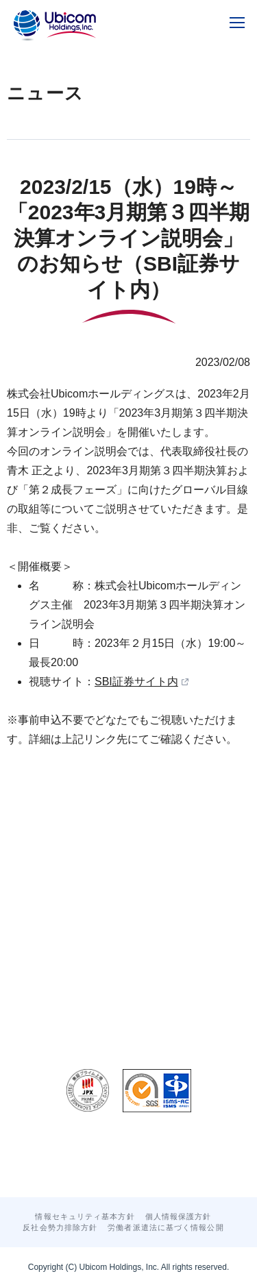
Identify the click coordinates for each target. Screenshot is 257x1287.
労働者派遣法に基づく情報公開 (165, 1227)
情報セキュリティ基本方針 (84, 1216)
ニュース (34, 1156)
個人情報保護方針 (178, 1216)
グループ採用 (199, 1156)
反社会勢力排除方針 (60, 1227)
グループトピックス (112, 1156)
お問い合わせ (85, 1169)
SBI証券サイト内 (136, 681)
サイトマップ (158, 1169)
